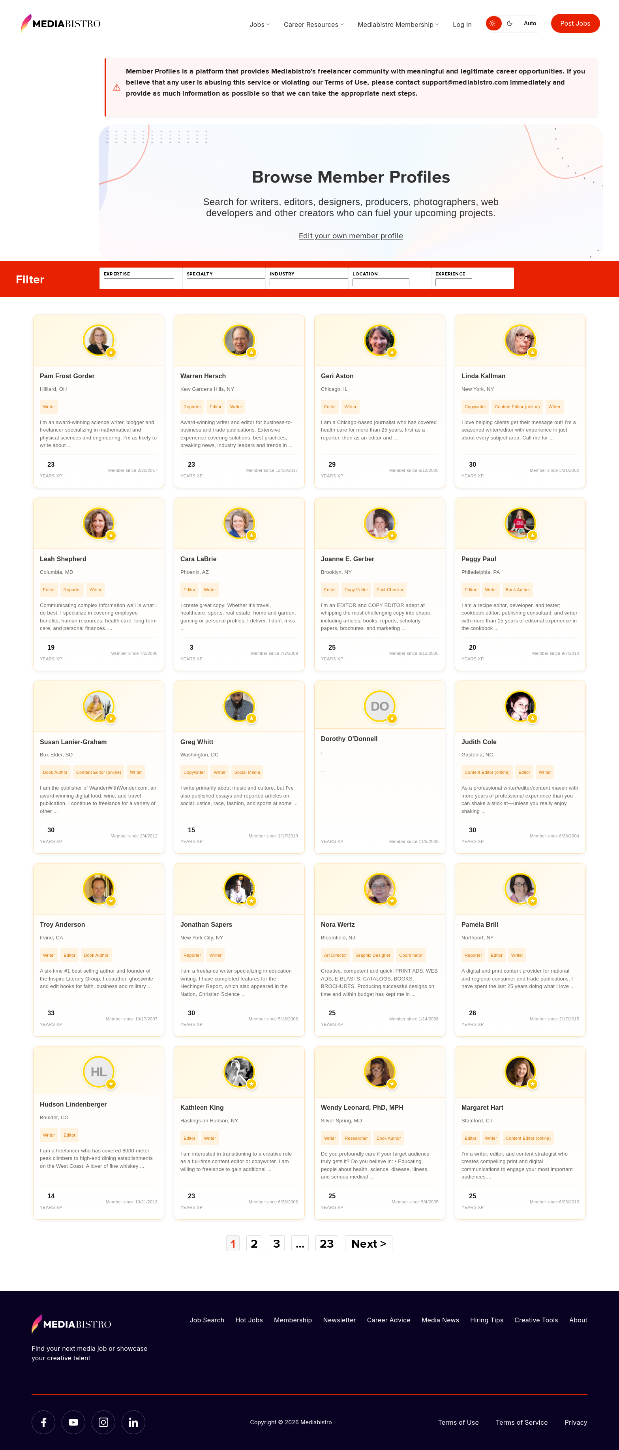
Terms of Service (522, 1422)
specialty (199, 274)
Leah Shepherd (63, 559)
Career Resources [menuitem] (311, 24)
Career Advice (389, 1320)
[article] (98, 401)
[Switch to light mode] (494, 23)
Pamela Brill (480, 924)
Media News (440, 1320)
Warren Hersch (203, 376)
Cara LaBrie (198, 559)
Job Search (207, 1320)
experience (450, 274)
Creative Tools (536, 1320)
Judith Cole (479, 742)
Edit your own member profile (351, 235)
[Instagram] (103, 1422)
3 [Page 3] (276, 1243)
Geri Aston (337, 376)
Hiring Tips (486, 1320)
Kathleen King (202, 1107)
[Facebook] (43, 1422)
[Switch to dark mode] (511, 23)
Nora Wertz (338, 924)
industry (282, 274)
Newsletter (339, 1320)
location (365, 274)
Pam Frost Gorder (67, 376)
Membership (293, 1320)
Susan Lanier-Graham (73, 742)
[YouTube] (73, 1422)
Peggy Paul (478, 559)
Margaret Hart (482, 1107)
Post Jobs (576, 23)
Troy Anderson (62, 924)
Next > (369, 1243)
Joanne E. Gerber (347, 559)
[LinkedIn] (133, 1422)
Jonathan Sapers (206, 924)
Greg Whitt (197, 742)
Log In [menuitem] (462, 24)
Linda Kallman (483, 376)
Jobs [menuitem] (256, 24)
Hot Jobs (249, 1320)
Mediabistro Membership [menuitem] (395, 24)
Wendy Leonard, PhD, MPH (362, 1107)
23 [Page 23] (327, 1243)
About (578, 1320)
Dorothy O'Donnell (349, 738)
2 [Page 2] (253, 1243)
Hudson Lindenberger (73, 1104)
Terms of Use (458, 1422)
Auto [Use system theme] (530, 23)
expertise (117, 274)
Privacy (576, 1422)
